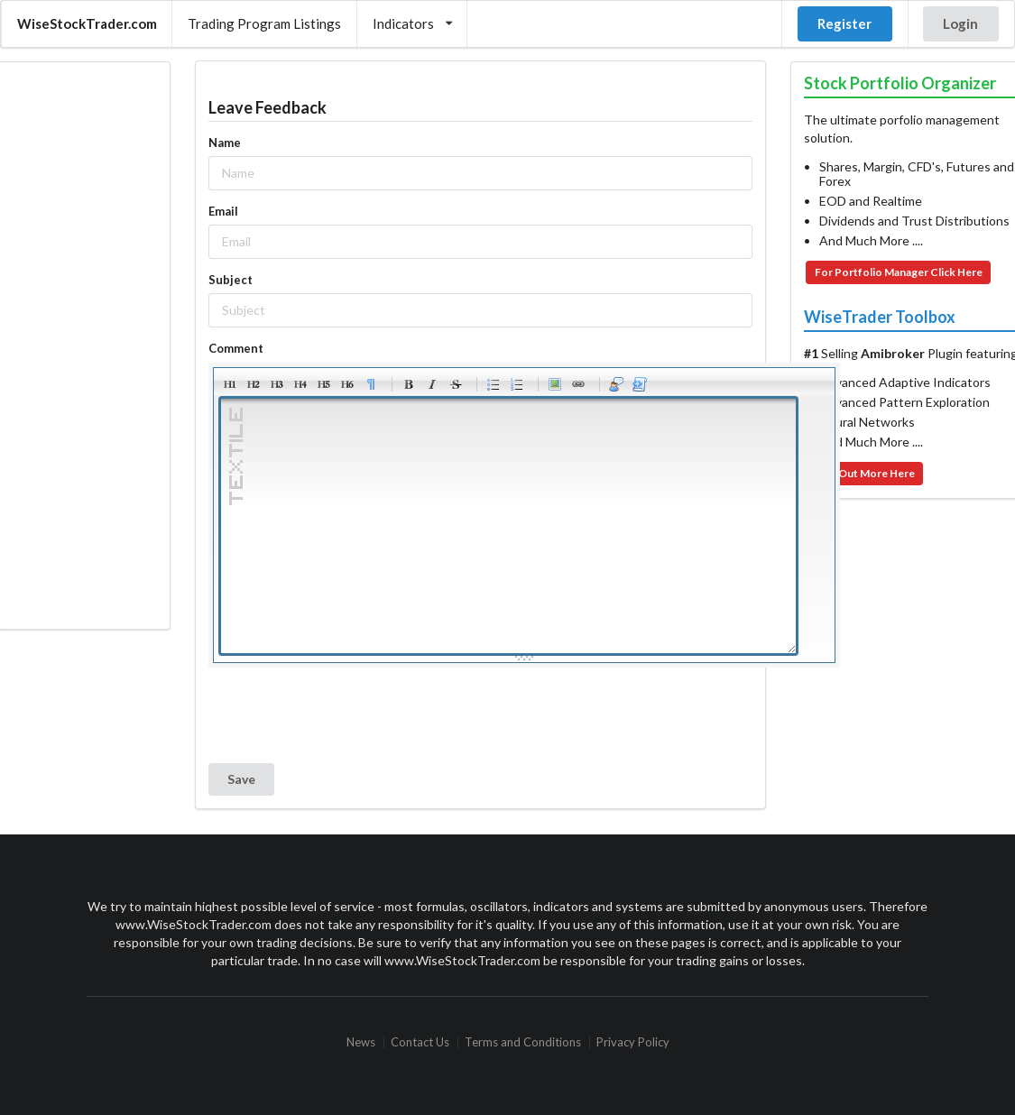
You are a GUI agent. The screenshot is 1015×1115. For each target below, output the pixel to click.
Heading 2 (253, 384)
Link (578, 384)
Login (960, 23)
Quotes (616, 384)
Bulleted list (493, 384)
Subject (230, 279)
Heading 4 (300, 384)
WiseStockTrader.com (87, 23)
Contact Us (420, 1042)
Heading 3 (277, 384)
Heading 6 (347, 384)
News (360, 1042)
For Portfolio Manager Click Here (899, 272)
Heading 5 (324, 384)
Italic (432, 384)
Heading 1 (230, 384)
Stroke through (455, 384)
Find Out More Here (865, 473)
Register (844, 23)
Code (639, 384)
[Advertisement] (84, 345)
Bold (408, 384)
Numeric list (517, 384)
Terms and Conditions (523, 1042)
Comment (235, 348)
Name (224, 142)
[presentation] (345, 715)
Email (223, 211)
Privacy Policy (632, 1042)
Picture (555, 384)
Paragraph (371, 384)
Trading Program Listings (264, 23)
